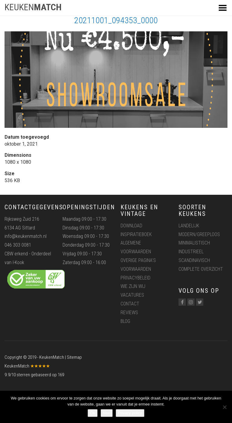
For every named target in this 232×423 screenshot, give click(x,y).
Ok (92, 413)
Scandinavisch (194, 260)
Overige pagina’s (138, 260)
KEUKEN (33, 7)
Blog (125, 321)
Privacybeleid (135, 278)
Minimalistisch (194, 243)
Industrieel (191, 251)
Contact (130, 304)
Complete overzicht (201, 269)
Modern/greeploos (199, 234)
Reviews (129, 312)
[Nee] (224, 407)
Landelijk (189, 226)
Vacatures (132, 295)
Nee (106, 413)
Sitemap (74, 357)
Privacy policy (130, 413)
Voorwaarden (136, 269)
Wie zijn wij (133, 286)
